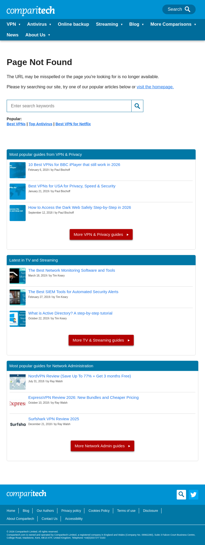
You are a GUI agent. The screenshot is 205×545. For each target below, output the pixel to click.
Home (11, 511)
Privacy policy (71, 511)
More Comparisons (171, 24)
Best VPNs (16, 124)
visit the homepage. (155, 87)
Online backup (73, 24)
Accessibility (73, 519)
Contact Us (49, 519)
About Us (35, 34)
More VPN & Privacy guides (99, 234)
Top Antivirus (41, 124)
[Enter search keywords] (67, 105)
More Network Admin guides (100, 446)
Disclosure (150, 511)
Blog (134, 24)
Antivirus (37, 24)
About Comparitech (20, 519)
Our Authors (45, 511)
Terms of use (126, 511)
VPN (11, 24)
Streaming (107, 24)
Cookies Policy (99, 511)
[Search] (187, 9)
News (12, 34)
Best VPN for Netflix (73, 124)
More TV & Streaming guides (99, 340)
